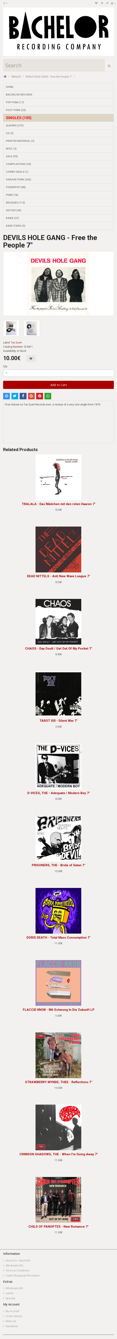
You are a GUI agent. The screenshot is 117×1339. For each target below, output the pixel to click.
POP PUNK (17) (15, 102)
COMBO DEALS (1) (17, 171)
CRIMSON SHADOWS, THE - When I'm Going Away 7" (58, 1154)
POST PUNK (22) (16, 110)
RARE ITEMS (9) (15, 225)
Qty (5, 366)
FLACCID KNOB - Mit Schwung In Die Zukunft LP (58, 1010)
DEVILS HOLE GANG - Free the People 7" (48, 76)
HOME (9, 86)
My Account (12, 1311)
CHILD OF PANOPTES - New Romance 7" (58, 1226)
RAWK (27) (12, 218)
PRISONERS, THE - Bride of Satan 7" (58, 865)
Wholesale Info (14, 1265)
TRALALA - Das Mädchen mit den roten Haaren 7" (58, 504)
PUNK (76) (12, 195)
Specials (10, 1298)
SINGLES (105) (19, 118)
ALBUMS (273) (14, 125)
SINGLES (16, 76)
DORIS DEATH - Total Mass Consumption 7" (58, 937)
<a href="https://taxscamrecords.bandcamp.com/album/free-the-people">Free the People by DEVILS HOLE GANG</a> (58, 427)
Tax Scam (16, 342)
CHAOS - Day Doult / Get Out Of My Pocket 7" (58, 648)
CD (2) (9, 133)
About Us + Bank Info (18, 1260)
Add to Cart (58, 385)
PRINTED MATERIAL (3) (20, 141)
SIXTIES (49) (13, 210)
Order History (14, 1316)
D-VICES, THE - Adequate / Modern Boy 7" (58, 793)
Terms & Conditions (17, 1270)
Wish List (11, 1321)
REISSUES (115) (15, 202)
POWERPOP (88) (15, 187)
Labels (9, 1293)
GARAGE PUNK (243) (18, 179)
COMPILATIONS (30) (18, 164)
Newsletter (12, 1326)
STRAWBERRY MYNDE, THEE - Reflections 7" (58, 1082)
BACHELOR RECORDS (19, 94)
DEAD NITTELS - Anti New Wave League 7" (58, 576)
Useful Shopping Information (23, 1275)
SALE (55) (12, 156)
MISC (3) (11, 148)
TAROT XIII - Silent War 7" (58, 721)
